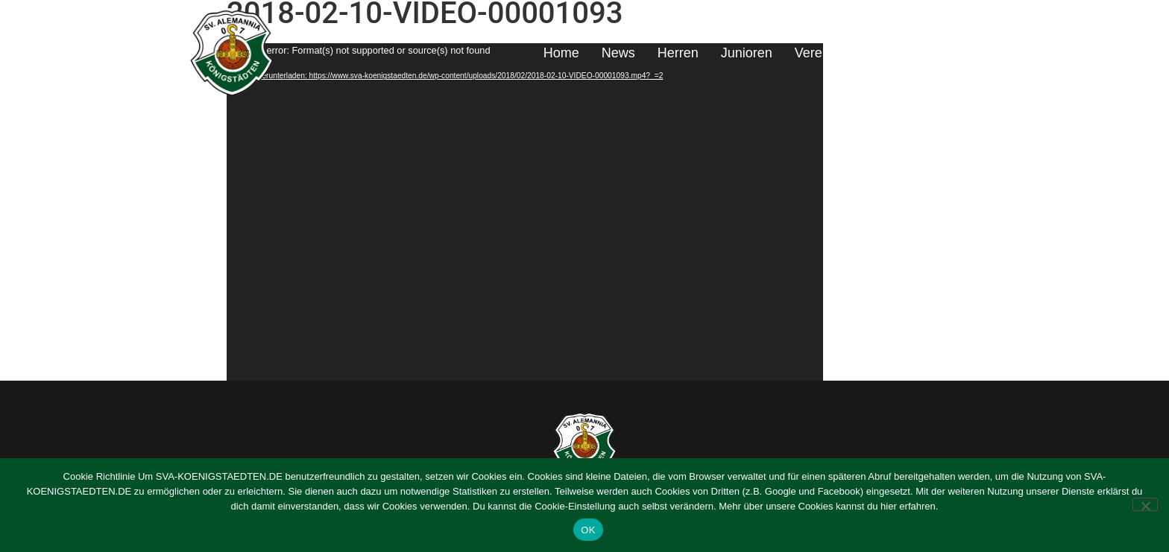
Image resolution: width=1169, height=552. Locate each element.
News (618, 52)
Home (561, 52)
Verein (814, 52)
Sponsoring (889, 52)
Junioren (746, 52)
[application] (525, 212)
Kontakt (968, 52)
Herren (678, 52)
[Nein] (1145, 504)
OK (588, 530)
